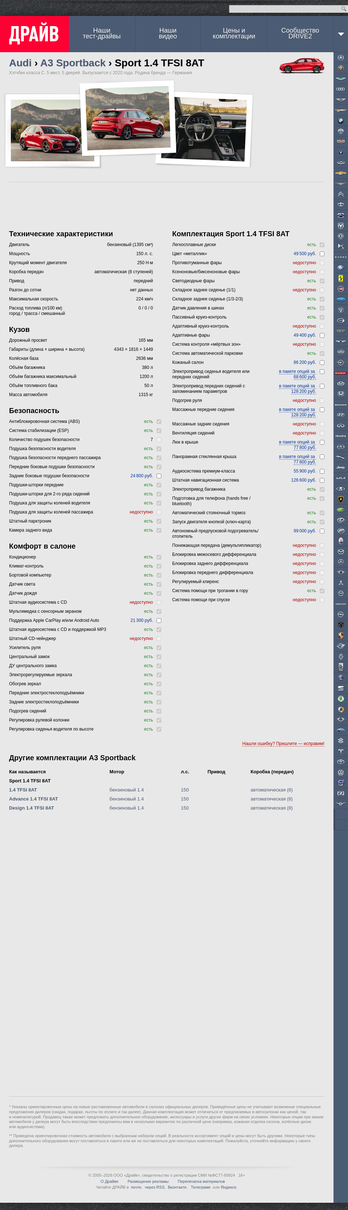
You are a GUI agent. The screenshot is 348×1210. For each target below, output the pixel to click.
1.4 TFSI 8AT (23, 790)
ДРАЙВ (34, 34)
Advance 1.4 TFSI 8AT (33, 799)
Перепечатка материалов (201, 1181)
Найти (344, 9)
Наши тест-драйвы (102, 33)
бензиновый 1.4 (126, 790)
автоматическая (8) (271, 790)
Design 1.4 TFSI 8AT (31, 808)
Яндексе (228, 1187)
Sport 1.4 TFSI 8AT (30, 780)
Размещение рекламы (148, 1181)
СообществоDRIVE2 (300, 33)
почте (136, 1187)
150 (185, 790)
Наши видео (168, 33)
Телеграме (200, 1187)
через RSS (155, 1187)
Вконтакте (177, 1187)
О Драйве (110, 1181)
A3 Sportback (73, 62)
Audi (20, 62)
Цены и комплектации (234, 33)
